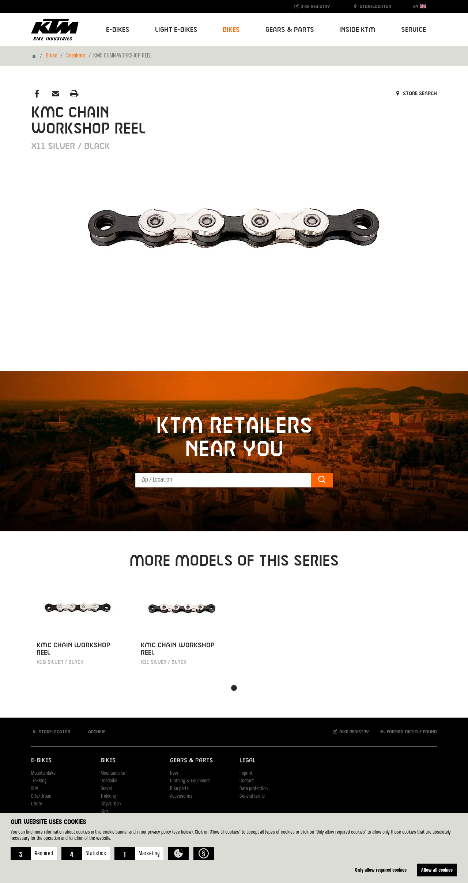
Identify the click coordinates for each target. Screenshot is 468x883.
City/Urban (41, 796)
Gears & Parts (191, 760)
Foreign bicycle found (408, 732)
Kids (105, 812)
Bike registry (312, 6)
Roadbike (109, 781)
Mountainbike (43, 773)
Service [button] (413, 30)
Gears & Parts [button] (289, 30)
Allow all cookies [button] (437, 869)
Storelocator (371, 6)
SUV (34, 789)
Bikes (51, 56)
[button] (34, 853)
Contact (246, 781)
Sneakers (76, 56)
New (174, 773)
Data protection (253, 789)
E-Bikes (41, 760)
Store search (415, 93)
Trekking (38, 781)
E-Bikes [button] (117, 30)
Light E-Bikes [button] (176, 30)
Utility (36, 804)
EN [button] (419, 6)
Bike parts (179, 789)
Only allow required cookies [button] (381, 869)
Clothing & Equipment (190, 781)
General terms (252, 796)
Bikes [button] (231, 30)
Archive (92, 732)
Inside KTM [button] (357, 30)
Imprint (245, 773)
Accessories (181, 796)
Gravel (106, 789)
